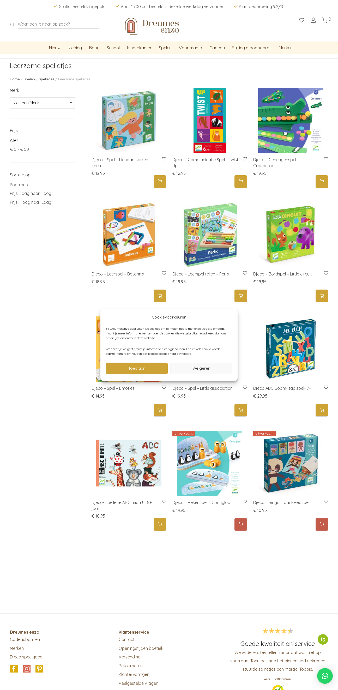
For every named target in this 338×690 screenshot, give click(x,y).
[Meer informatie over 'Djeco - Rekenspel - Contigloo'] (240, 524)
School (113, 47)
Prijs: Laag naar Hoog (30, 193)
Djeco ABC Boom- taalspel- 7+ (282, 388)
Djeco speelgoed (26, 656)
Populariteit (21, 184)
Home (15, 79)
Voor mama (190, 47)
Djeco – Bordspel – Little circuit (282, 274)
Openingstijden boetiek (141, 648)
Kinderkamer (139, 47)
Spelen (165, 47)
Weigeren (201, 368)
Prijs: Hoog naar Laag (30, 202)
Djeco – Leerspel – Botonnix (118, 274)
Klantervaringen (134, 674)
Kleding (75, 47)
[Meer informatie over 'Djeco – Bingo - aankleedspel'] (322, 524)
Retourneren (131, 665)
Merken (286, 47)
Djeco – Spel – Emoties (113, 388)
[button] (160, 181)
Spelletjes (46, 79)
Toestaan (136, 368)
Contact (127, 639)
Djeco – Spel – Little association (202, 388)
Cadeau (217, 47)
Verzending (130, 656)
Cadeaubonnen (25, 639)
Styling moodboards (251, 47)
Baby (94, 47)
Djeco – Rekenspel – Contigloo (201, 502)
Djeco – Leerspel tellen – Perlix (200, 274)
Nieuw (55, 47)
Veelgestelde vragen (138, 683)
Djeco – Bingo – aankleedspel (281, 502)
